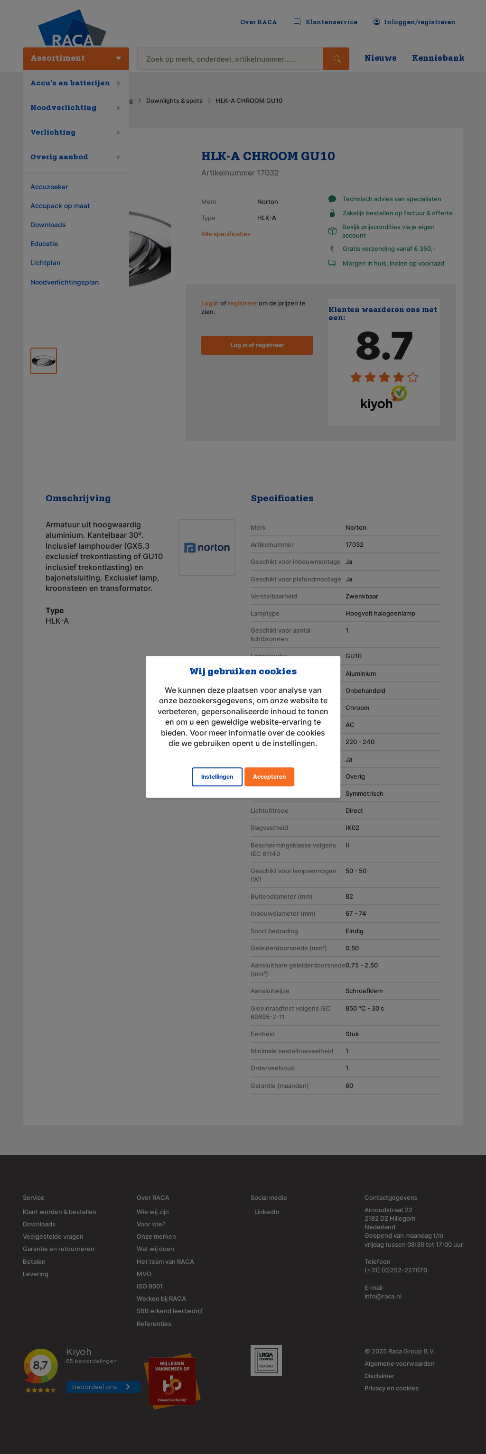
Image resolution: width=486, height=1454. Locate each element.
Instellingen (217, 777)
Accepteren (269, 777)
